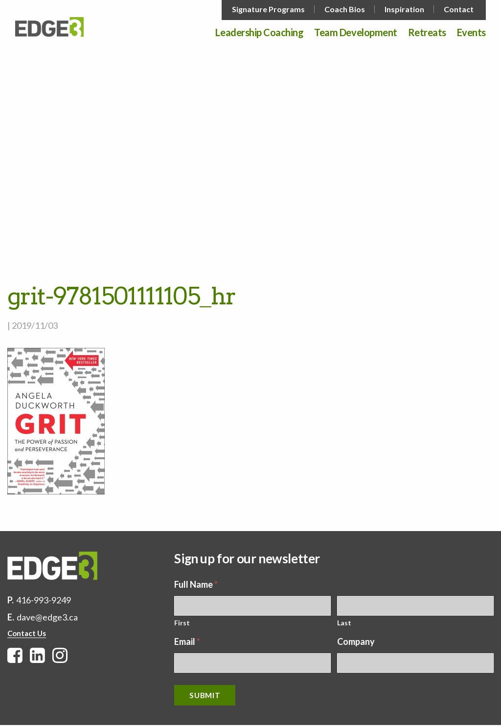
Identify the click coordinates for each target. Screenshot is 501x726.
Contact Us (26, 633)
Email (187, 641)
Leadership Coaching (259, 32)
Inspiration (404, 9)
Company (356, 641)
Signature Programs (268, 9)
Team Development (355, 32)
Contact (459, 9)
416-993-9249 (43, 600)
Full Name (196, 584)
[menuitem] (269, 9)
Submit (204, 695)
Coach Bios (344, 9)
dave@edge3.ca (47, 617)
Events (471, 32)
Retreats (427, 32)
